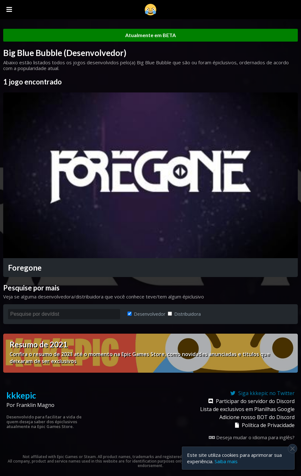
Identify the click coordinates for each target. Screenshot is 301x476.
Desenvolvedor (146, 314)
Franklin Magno (35, 405)
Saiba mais (226, 461)
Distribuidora (184, 314)
